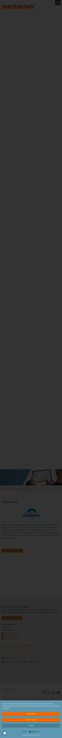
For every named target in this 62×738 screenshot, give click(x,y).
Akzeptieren (31, 720)
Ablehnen (31, 714)
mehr (31, 725)
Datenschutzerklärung (34, 735)
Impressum (25, 735)
